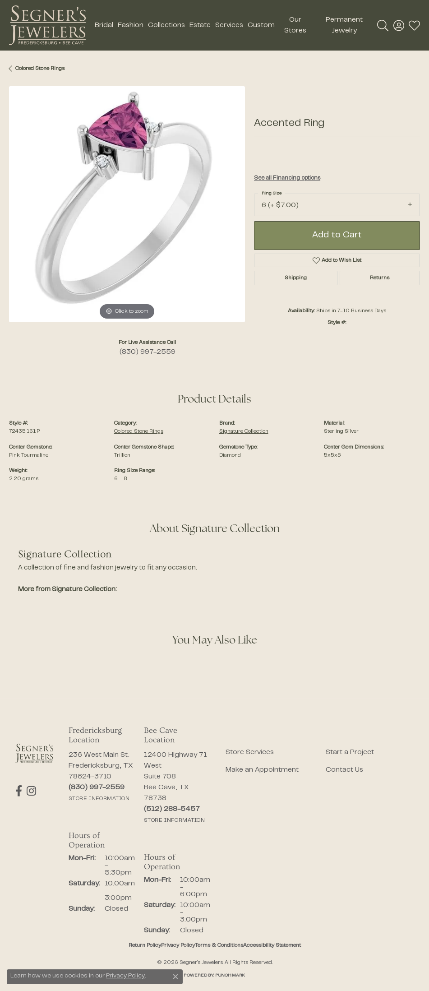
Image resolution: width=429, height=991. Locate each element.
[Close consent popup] (175, 976)
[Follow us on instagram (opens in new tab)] (31, 791)
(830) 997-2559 (147, 352)
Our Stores (295, 25)
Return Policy (145, 945)
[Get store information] (99, 799)
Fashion (130, 25)
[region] (127, 204)
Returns (379, 278)
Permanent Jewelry (344, 25)
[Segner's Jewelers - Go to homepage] (34, 753)
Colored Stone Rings (40, 68)
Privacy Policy (178, 945)
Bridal (104, 25)
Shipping (296, 278)
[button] (382, 25)
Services (229, 25)
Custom (261, 25)
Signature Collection (243, 431)
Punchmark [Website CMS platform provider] (230, 975)
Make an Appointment (262, 770)
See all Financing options (287, 178)
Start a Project (350, 752)
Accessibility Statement (272, 945)
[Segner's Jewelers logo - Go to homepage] (47, 25)
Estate (200, 25)
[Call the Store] (97, 787)
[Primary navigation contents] (231, 25)
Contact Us (344, 770)
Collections (166, 25)
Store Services (250, 752)
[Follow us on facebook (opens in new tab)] (18, 791)
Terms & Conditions (219, 945)
